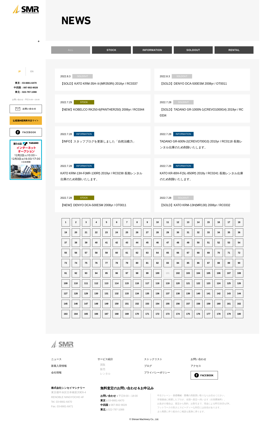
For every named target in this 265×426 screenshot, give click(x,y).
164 (76, 314)
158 (198, 303)
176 (198, 314)
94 (96, 273)
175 (188, 314)
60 (116, 253)
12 (178, 222)
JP (19, 71)
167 (106, 314)
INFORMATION (152, 50)
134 (137, 293)
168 (116, 314)
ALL (70, 50)
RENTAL (234, 50)
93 (86, 273)
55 (65, 253)
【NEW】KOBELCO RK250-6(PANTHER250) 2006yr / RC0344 (102, 109)
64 (157, 253)
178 (218, 314)
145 (66, 303)
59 (106, 253)
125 (229, 283)
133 (127, 293)
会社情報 (56, 372)
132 (116, 293)
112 (96, 283)
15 (208, 222)
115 (127, 283)
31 (188, 232)
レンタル (105, 373)
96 (116, 273)
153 (147, 303)
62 (137, 253)
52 (218, 242)
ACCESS (26, 50)
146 (76, 303)
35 (229, 232)
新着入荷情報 (59, 365)
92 (76, 273)
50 (198, 242)
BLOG (26, 59)
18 (239, 222)
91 (65, 273)
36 (239, 232)
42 (116, 242)
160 (218, 303)
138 (178, 293)
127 (66, 293)
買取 (102, 364)
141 (208, 293)
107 (229, 273)
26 (137, 232)
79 (127, 263)
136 (157, 293)
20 (76, 232)
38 (76, 242)
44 (137, 242)
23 (106, 232)
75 (86, 263)
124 (218, 283)
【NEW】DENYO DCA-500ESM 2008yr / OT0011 (93, 205)
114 (116, 283)
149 (106, 303)
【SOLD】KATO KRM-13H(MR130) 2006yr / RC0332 (195, 205)
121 (188, 283)
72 (239, 253)
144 (239, 293)
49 (188, 242)
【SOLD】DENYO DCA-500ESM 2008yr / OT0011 (193, 83)
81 (147, 263)
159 (208, 303)
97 (127, 273)
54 (239, 242)
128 (76, 293)
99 (147, 273)
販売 (102, 369)
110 (76, 283)
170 (137, 314)
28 (157, 232)
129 (86, 293)
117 (147, 283)
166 (96, 314)
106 (218, 273)
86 (198, 263)
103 (188, 273)
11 (167, 222)
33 (208, 232)
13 (188, 222)
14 (198, 222)
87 (208, 263)
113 (106, 283)
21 (86, 232)
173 (167, 314)
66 (178, 253)
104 (198, 273)
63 (147, 253)
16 (218, 222)
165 (86, 314)
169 (127, 314)
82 (157, 263)
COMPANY (26, 23)
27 (147, 232)
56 (76, 253)
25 (127, 232)
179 (229, 314)
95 (106, 273)
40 (96, 242)
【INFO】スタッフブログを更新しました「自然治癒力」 (98, 141)
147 (86, 303)
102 (178, 273)
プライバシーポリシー (157, 372)
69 (208, 253)
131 (106, 293)
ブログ (148, 365)
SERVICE (26, 41)
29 (167, 232)
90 (239, 263)
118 (157, 283)
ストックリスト (153, 359)
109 (66, 283)
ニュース (56, 359)
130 (96, 293)
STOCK (26, 32)
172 (157, 314)
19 (65, 232)
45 (147, 242)
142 (218, 293)
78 (116, 263)
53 (229, 242)
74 (76, 263)
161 (229, 303)
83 (167, 263)
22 (96, 232)
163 (66, 314)
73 (65, 263)
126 (239, 283)
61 (127, 253)
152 (137, 303)
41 (106, 242)
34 (218, 232)
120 (178, 283)
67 (188, 253)
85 (188, 263)
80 (137, 263)
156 (178, 303)
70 (218, 253)
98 (137, 273)
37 (65, 242)
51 (208, 242)
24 (116, 232)
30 (178, 232)
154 (157, 303)
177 (208, 314)
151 (127, 303)
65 (167, 253)
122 (198, 283)
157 (188, 303)
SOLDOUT (193, 50)
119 (167, 283)
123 (208, 283)
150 (116, 303)
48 (178, 242)
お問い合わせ (198, 359)
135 (147, 293)
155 (167, 303)
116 (137, 283)
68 (198, 253)
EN (32, 71)
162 (239, 303)
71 (229, 253)
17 (229, 222)
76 (96, 263)
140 (198, 293)
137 (167, 293)
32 (198, 232)
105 (208, 273)
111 (86, 283)
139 (188, 293)
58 (96, 253)
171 (147, 314)
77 (106, 263)
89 (229, 263)
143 (229, 293)
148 (96, 303)
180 (239, 314)
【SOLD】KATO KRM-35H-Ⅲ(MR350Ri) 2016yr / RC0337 (99, 83)
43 (127, 242)
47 (167, 242)
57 (86, 253)
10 (157, 222)
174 (178, 314)
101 (167, 273)
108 (239, 273)
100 (157, 273)
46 (157, 242)
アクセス (196, 365)
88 (218, 263)
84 (178, 263)
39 (86, 242)
